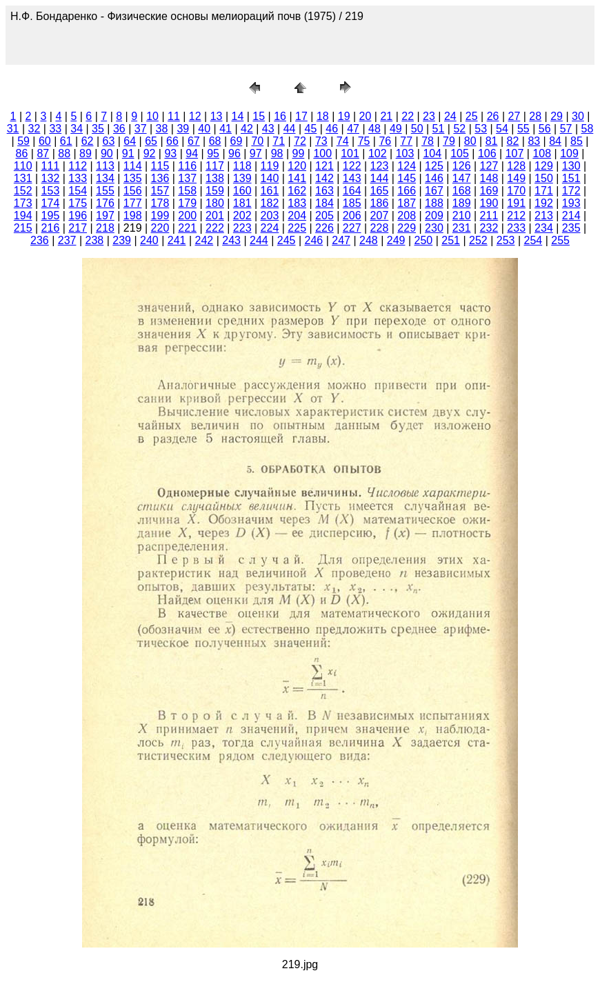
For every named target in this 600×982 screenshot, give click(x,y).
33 (55, 128)
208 (406, 215)
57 (566, 128)
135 (132, 178)
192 (543, 203)
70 (257, 141)
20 (365, 116)
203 (270, 215)
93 (170, 153)
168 (461, 191)
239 (121, 240)
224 (270, 228)
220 (160, 228)
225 (297, 228)
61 (66, 141)
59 (23, 141)
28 (535, 116)
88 (64, 153)
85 (576, 141)
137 (187, 178)
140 (270, 178)
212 (516, 215)
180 (215, 203)
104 (432, 153)
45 (311, 128)
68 (215, 141)
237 (67, 240)
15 (258, 116)
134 (105, 178)
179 (187, 203)
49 (396, 128)
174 (50, 203)
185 (352, 203)
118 (242, 166)
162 (297, 191)
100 (322, 153)
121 (324, 166)
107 (515, 153)
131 (23, 178)
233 (516, 228)
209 (434, 215)
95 (213, 153)
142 (324, 178)
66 (172, 141)
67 (194, 141)
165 (379, 191)
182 (270, 203)
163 (324, 191)
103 (405, 153)
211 (489, 215)
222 (215, 228)
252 (478, 240)
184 (324, 203)
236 (39, 240)
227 (352, 228)
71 (278, 141)
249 (396, 240)
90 (107, 153)
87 (43, 153)
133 (77, 178)
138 (215, 178)
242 (204, 240)
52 (459, 128)
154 (77, 191)
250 (423, 240)
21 (386, 116)
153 (50, 191)
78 (427, 141)
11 (174, 116)
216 (50, 228)
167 (434, 191)
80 (470, 141)
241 (177, 240)
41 (225, 128)
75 (364, 141)
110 (23, 166)
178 (160, 203)
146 (434, 178)
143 (352, 178)
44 (289, 128)
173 (23, 203)
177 (132, 203)
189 (461, 203)
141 (297, 178)
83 (534, 141)
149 (516, 178)
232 (489, 228)
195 (50, 215)
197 (105, 215)
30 (578, 116)
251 (450, 240)
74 (343, 141)
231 (461, 228)
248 (368, 240)
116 (187, 166)
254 (533, 240)
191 (516, 203)
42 (247, 128)
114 (132, 166)
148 (489, 178)
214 (571, 215)
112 (77, 166)
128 (516, 166)
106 (487, 153)
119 (270, 166)
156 (132, 191)
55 (523, 128)
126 (461, 166)
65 (151, 141)
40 (204, 128)
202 (242, 215)
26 (493, 116)
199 (160, 215)
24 (450, 116)
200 (187, 215)
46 (332, 128)
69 (236, 141)
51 (438, 128)
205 (324, 215)
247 (341, 240)
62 (87, 141)
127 (489, 166)
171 (543, 191)
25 (472, 116)
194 (23, 215)
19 (344, 116)
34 (76, 128)
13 (216, 116)
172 (571, 191)
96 (234, 153)
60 (45, 141)
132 (50, 178)
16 (280, 116)
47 (353, 128)
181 (242, 203)
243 (231, 240)
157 (160, 191)
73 (321, 141)
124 (406, 166)
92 (149, 153)
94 (192, 153)
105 (459, 153)
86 (22, 153)
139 (242, 178)
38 (162, 128)
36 (119, 128)
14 (238, 116)
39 (183, 128)
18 (323, 116)
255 (560, 240)
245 (286, 240)
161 (270, 191)
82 (513, 141)
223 (242, 228)
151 (571, 178)
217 (77, 228)
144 (379, 178)
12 (195, 116)
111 (50, 166)
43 (268, 128)
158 (187, 191)
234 (543, 228)
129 (543, 166)
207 (379, 215)
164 (352, 191)
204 (297, 215)
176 (105, 203)
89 (85, 153)
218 (105, 228)
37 (140, 128)
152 (23, 191)
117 (215, 166)
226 (324, 228)
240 (149, 240)
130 (571, 166)
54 (502, 128)
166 (406, 191)
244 (259, 240)
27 (514, 116)
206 (352, 215)
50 (417, 128)
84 (555, 141)
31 (13, 128)
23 (429, 116)
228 (379, 228)
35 (98, 128)
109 (569, 153)
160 (242, 191)
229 (406, 228)
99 (298, 153)
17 (301, 116)
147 (461, 178)
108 (541, 153)
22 (407, 116)
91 (128, 153)
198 (132, 215)
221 (187, 228)
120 (297, 166)
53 (480, 128)
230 (434, 228)
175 (77, 203)
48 (374, 128)
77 (406, 141)
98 (277, 153)
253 (506, 240)
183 (297, 203)
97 (256, 153)
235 (571, 228)
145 (406, 178)
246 (314, 240)
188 (434, 203)
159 (215, 191)
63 (109, 141)
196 (77, 215)
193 (571, 203)
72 (300, 141)
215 (23, 228)
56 (545, 128)
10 (152, 116)
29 (556, 116)
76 (385, 141)
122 (352, 166)
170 (516, 191)
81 (492, 141)
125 (434, 166)
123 (379, 166)
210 (461, 215)
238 (95, 240)
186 (379, 203)
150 (543, 178)
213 (543, 215)
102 (377, 153)
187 (406, 203)
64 (129, 141)
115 (160, 166)
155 (105, 191)
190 (489, 203)
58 (587, 128)
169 (489, 191)
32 (34, 128)
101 (350, 153)
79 (449, 141)
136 (160, 178)
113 (105, 166)
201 (215, 215)
